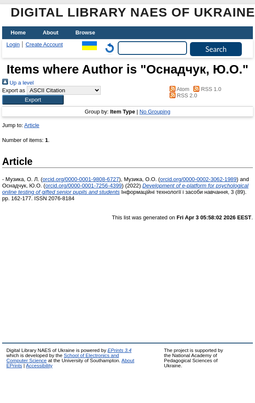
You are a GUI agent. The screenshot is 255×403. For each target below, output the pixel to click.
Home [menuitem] (18, 32)
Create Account (44, 44)
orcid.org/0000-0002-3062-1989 (198, 179)
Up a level (18, 82)
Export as (13, 90)
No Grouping (154, 111)
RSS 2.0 (182, 95)
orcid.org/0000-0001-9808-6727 (80, 179)
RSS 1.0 (206, 89)
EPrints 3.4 (119, 350)
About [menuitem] (51, 32)
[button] (33, 100)
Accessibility (39, 365)
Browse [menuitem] (85, 32)
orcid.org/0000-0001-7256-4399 (83, 185)
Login (13, 44)
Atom (178, 89)
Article (32, 125)
